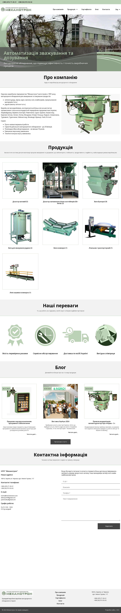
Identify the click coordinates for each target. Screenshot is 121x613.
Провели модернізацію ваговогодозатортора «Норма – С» (102, 422)
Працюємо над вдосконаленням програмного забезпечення (19, 422)
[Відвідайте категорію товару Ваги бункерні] (101, 182)
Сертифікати (86, 9)
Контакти (106, 9)
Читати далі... (32, 434)
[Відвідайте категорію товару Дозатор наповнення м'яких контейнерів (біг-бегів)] (61, 183)
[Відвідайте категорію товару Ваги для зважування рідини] (20, 229)
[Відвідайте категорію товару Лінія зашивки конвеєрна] (20, 273)
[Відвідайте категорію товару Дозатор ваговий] (20, 182)
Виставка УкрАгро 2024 (60, 421)
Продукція (72, 9)
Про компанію (58, 9)
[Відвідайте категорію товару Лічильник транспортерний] (101, 229)
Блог (97, 9)
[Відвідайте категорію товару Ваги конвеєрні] (61, 229)
